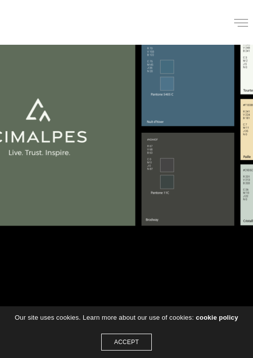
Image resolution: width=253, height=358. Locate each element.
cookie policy (217, 317)
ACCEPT (126, 342)
